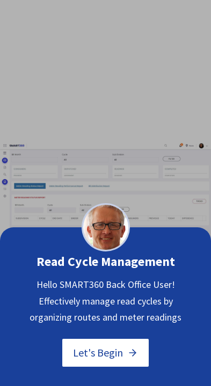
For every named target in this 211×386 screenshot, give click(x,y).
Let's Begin (105, 352)
